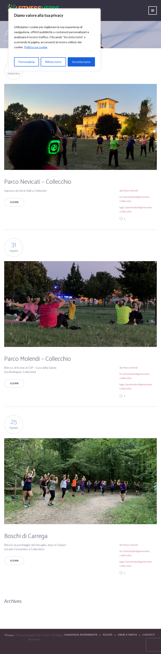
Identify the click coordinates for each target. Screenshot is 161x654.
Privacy (9, 635)
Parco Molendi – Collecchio (37, 359)
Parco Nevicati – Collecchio (37, 182)
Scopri (14, 202)
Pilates (107, 635)
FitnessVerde (130, 190)
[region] (54, 39)
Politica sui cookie (35, 47)
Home (8, 41)
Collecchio (125, 201)
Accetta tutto (81, 62)
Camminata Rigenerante (135, 196)
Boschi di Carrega (26, 536)
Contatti (148, 635)
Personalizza (26, 62)
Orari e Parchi (127, 635)
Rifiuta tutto (53, 62)
